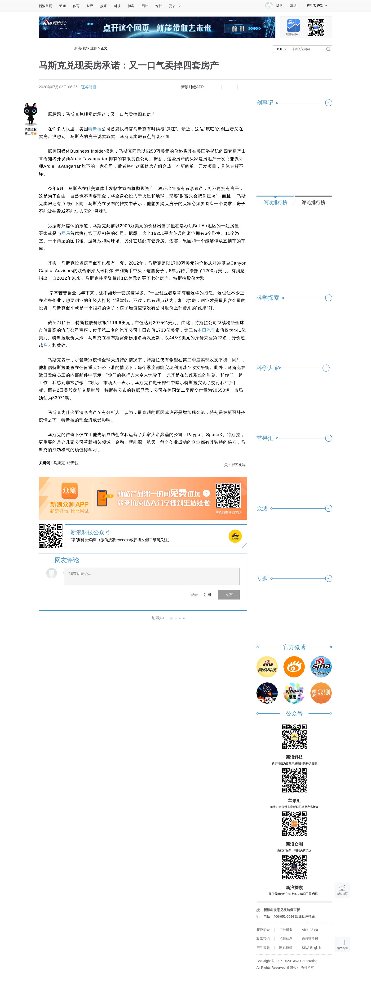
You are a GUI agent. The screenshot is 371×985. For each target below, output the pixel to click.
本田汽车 (207, 330)
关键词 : (46, 463)
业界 (93, 48)
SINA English (311, 948)
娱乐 (103, 6)
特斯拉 (95, 129)
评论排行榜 (313, 202)
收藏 (245, 87)
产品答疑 (263, 948)
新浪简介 (263, 930)
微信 (277, 87)
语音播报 (342, 926)
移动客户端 (317, 5)
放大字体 (229, 87)
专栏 (158, 6)
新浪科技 (81, 48)
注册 (293, 5)
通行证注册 (310, 939)
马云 (47, 345)
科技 (117, 6)
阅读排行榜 (275, 202)
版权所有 (307, 967)
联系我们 (263, 939)
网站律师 (285, 948)
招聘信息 (285, 939)
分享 (293, 87)
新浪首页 (45, 6)
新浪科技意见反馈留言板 (282, 910)
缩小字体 (213, 87)
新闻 (62, 6)
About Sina (310, 930)
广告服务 (285, 930)
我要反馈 (238, 465)
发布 (229, 595)
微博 (261, 87)
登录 (194, 595)
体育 (76, 6)
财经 (90, 6)
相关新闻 (54, 618)
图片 (144, 6)
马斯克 (59, 463)
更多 (175, 6)
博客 (131, 6)
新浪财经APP (192, 87)
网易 (65, 233)
